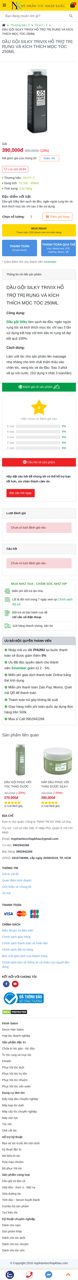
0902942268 (21, 845)
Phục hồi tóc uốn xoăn (16, 1086)
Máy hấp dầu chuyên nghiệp (20, 1099)
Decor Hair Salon (13, 1029)
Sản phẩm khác (12, 1231)
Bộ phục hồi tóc (12, 1168)
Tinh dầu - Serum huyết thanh (21, 1200)
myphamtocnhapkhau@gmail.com (34, 838)
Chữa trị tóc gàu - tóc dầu (18, 1048)
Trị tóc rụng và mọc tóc (16, 1055)
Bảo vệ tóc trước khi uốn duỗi (21, 1143)
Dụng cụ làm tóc (13, 1092)
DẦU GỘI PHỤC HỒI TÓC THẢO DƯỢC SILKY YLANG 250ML (55, 784)
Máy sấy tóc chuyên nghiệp (19, 1111)
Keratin (6, 1061)
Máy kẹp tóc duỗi (13, 1105)
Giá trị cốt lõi (10, 874)
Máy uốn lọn (10, 1118)
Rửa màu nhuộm (13, 1162)
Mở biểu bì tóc (11, 1155)
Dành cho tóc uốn (13, 1250)
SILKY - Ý (41, 25)
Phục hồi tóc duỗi (13, 1067)
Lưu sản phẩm (15, 169)
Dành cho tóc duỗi (13, 1237)
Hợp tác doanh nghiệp (16, 1035)
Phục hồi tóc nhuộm (14, 1080)
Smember (50, 261)
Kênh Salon (10, 1023)
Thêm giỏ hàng (57, 216)
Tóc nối (6, 1124)
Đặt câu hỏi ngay (21, 493)
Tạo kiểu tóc (10, 1212)
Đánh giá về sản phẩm (39, 387)
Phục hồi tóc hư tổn (14, 1073)
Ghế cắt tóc (9, 1130)
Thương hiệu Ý (20, 25)
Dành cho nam (11, 1225)
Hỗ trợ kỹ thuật (12, 1137)
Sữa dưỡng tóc (11, 1193)
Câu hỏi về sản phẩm (39, 462)
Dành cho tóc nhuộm (15, 1244)
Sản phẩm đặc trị (14, 1042)
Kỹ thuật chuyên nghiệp (18, 1219)
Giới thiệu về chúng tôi (16, 886)
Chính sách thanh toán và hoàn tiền (25, 943)
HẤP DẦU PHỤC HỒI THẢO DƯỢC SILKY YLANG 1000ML (18, 784)
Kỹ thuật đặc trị (11, 1149)
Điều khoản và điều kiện (17, 930)
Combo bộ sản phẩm (15, 1206)
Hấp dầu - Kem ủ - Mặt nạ (18, 1187)
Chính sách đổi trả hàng (17, 949)
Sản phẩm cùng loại (16, 1174)
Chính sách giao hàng (16, 936)
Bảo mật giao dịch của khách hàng (24, 956)
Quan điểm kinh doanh (16, 880)
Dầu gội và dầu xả (13, 1181)
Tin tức (6, 893)
